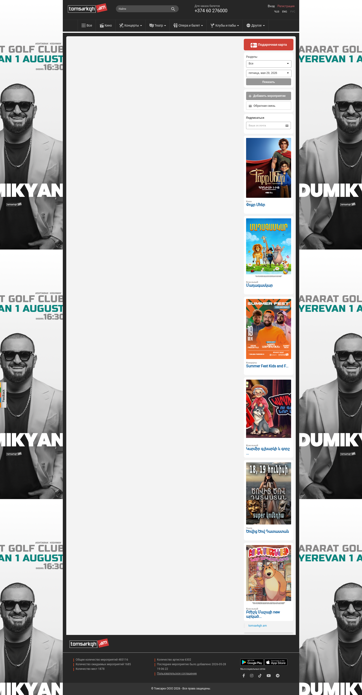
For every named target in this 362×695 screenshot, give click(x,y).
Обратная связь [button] (262, 106)
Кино (108, 25)
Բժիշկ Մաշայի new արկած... (263, 614)
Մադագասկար (259, 285)
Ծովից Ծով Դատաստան (267, 531)
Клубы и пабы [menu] (227, 25)
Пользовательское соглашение (177, 673)
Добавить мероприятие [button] (267, 96)
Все (89, 25)
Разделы (251, 56)
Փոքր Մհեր (255, 205)
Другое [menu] (258, 25)
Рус (292, 11)
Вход (271, 6)
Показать (268, 82)
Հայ (276, 11)
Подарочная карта (268, 45)
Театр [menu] (160, 25)
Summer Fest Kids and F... (267, 366)
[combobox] (269, 64)
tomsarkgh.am (257, 625)
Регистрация (286, 6)
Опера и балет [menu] (190, 25)
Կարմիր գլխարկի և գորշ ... (268, 451)
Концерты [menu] (133, 25)
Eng (284, 11)
